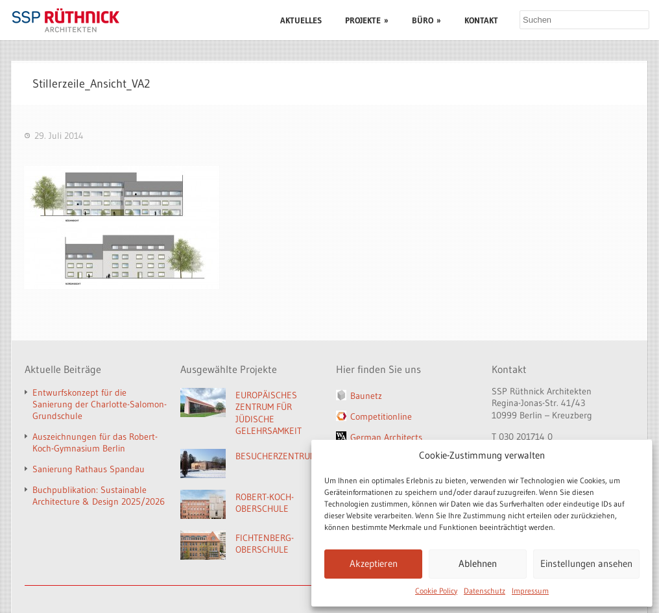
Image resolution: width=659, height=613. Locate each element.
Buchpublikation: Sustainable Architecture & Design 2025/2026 (98, 495)
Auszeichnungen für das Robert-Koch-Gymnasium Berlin (95, 442)
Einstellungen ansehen (586, 563)
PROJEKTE (367, 20)
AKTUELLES (301, 20)
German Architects (386, 437)
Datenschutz (484, 590)
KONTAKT (481, 20)
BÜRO (426, 20)
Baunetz (366, 396)
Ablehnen (478, 563)
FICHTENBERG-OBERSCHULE (264, 544)
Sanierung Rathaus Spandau (88, 469)
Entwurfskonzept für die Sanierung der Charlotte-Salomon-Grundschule (99, 404)
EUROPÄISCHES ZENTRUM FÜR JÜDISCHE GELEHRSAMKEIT (268, 413)
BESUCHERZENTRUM (276, 456)
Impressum (530, 590)
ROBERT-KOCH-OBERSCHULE (264, 503)
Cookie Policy (436, 590)
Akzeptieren (374, 563)
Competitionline (381, 416)
